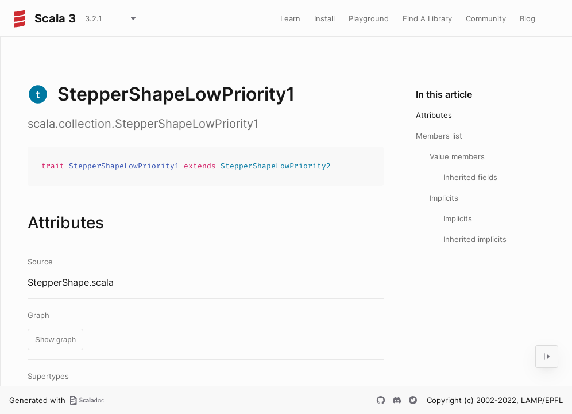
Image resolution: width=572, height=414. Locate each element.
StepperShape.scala (71, 282)
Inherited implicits (475, 239)
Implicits (444, 197)
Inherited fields (470, 177)
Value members (457, 156)
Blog (527, 18)
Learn (290, 18)
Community (486, 18)
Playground (369, 18)
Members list (439, 135)
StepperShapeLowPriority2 (276, 166)
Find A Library (427, 18)
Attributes (434, 115)
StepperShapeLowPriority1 (124, 166)
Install (324, 18)
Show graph (55, 339)
